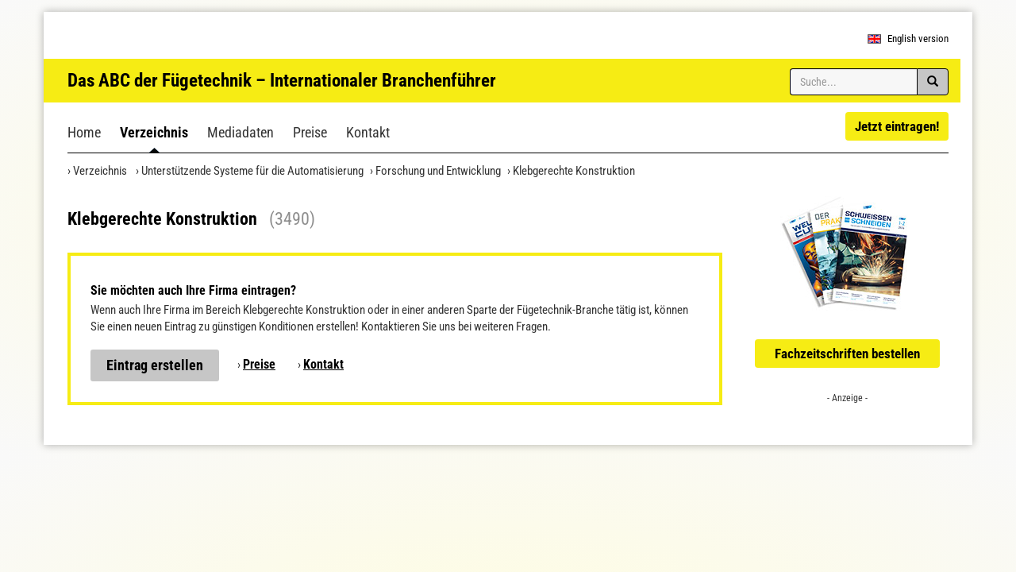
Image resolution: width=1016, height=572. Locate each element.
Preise (310, 132)
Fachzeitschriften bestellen (847, 353)
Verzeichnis (154, 132)
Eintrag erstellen (154, 365)
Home (84, 132)
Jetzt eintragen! (897, 126)
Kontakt (368, 132)
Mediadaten (240, 132)
